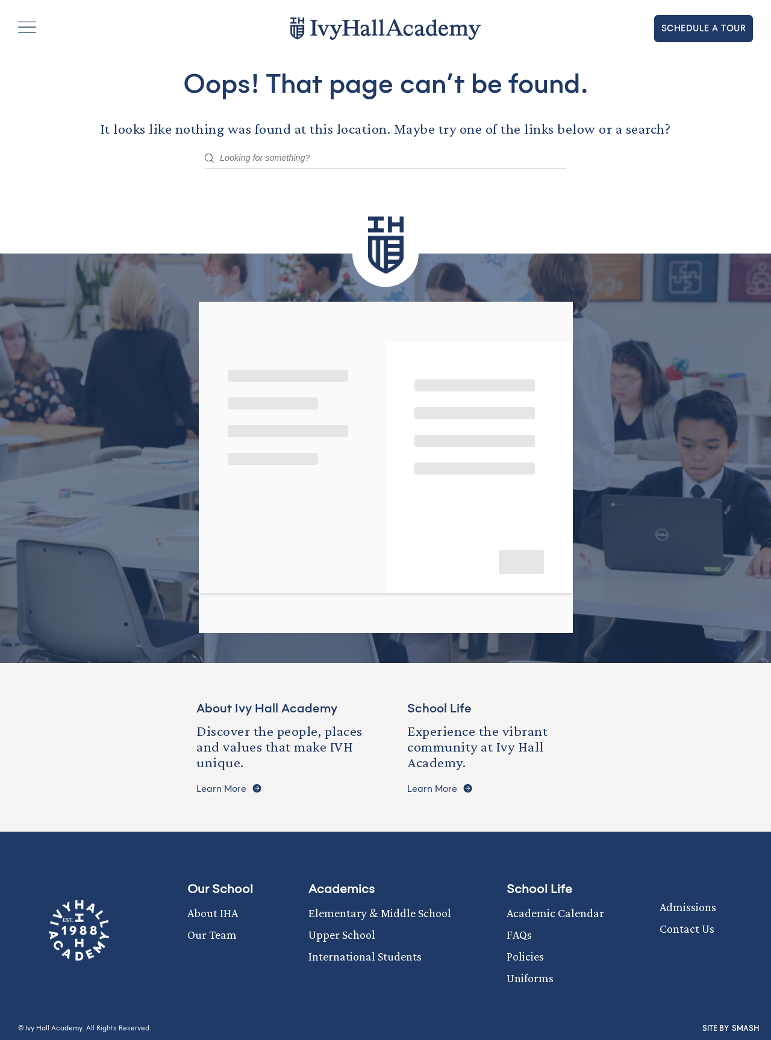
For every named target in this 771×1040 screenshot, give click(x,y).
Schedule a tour (703, 28)
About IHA (212, 913)
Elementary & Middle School (379, 913)
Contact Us (687, 928)
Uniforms (530, 978)
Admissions (688, 907)
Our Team (212, 934)
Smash (745, 1028)
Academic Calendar (555, 913)
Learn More (228, 789)
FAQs (519, 934)
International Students (365, 956)
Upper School (341, 934)
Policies (525, 956)
